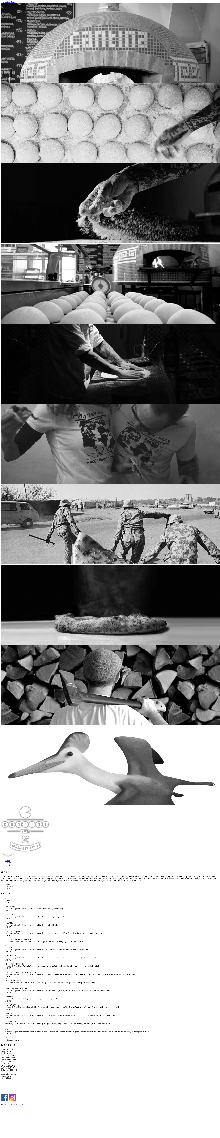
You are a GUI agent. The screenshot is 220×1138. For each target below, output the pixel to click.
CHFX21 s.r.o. (17, 1104)
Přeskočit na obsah (8, 2)
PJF (8, 1104)
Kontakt (8, 863)
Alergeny (8, 865)
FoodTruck (9, 867)
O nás (7, 861)
